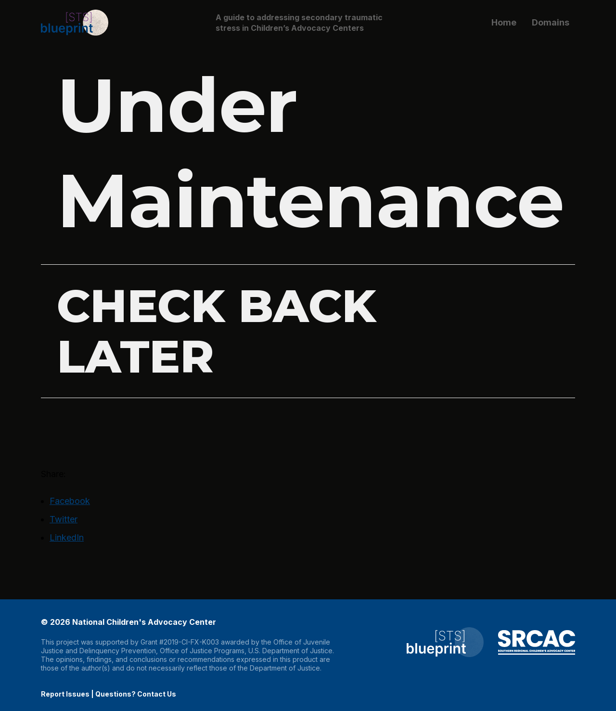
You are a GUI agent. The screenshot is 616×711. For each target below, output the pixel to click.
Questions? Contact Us (135, 694)
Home (503, 22)
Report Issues (65, 694)
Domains (550, 22)
